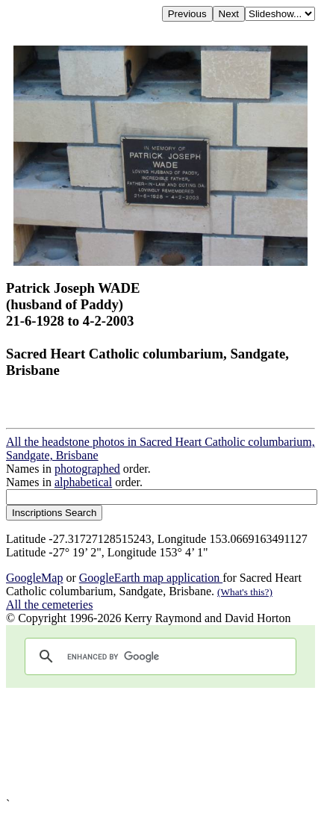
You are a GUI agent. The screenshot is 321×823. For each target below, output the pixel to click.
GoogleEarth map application (150, 577)
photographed (87, 468)
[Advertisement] (160, 743)
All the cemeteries (49, 604)
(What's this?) (244, 591)
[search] (158, 656)
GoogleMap (34, 577)
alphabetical (83, 482)
